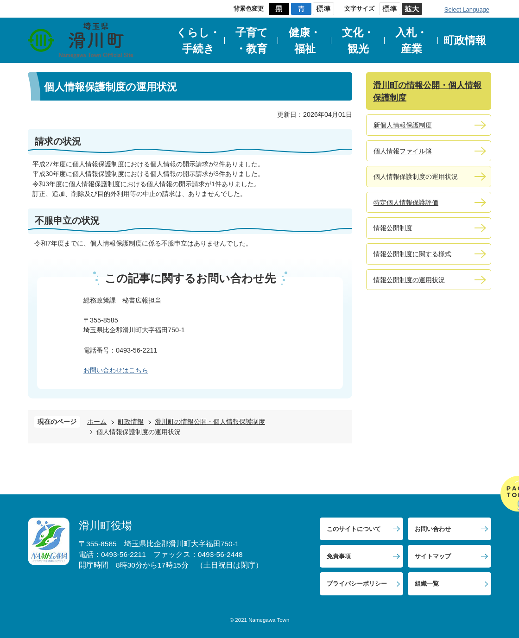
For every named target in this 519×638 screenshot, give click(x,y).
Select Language (466, 9)
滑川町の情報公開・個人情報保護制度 (210, 421)
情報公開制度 (392, 228)
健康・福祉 (305, 40)
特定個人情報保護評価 (405, 202)
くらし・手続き (198, 40)
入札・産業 (411, 40)
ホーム (97, 421)
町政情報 (464, 40)
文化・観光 (358, 40)
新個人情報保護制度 (402, 125)
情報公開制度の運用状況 (409, 280)
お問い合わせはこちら (115, 370)
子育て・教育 (251, 40)
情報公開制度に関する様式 (412, 254)
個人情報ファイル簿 (402, 151)
